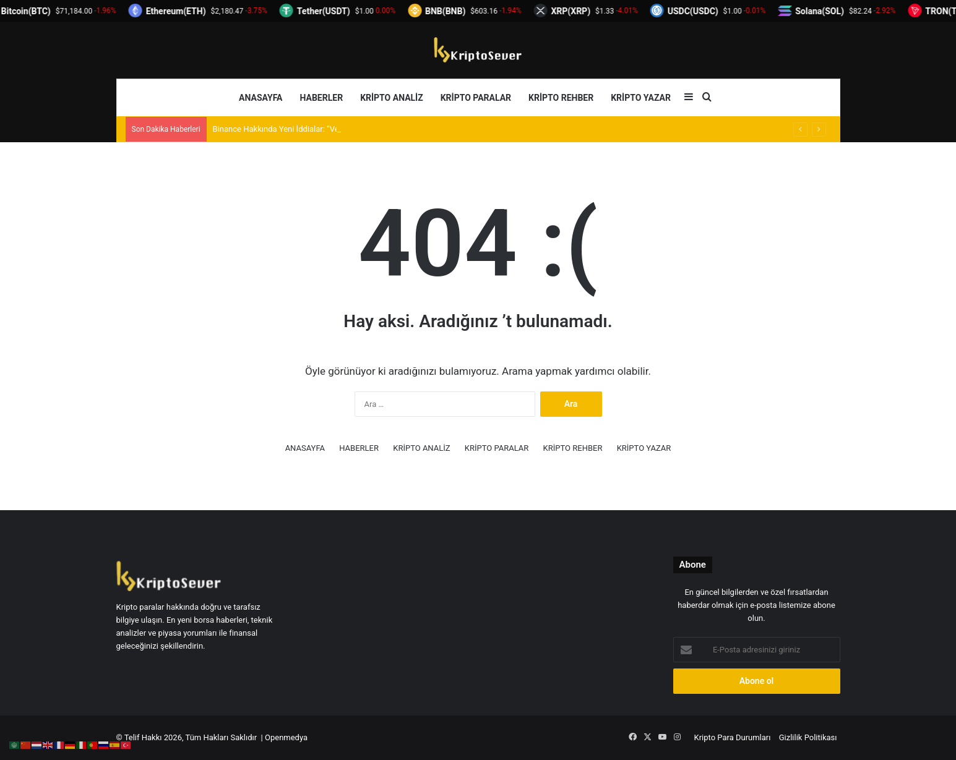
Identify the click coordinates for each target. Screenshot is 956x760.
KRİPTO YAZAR (641, 98)
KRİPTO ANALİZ (391, 98)
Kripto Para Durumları (732, 737)
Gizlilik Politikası (808, 737)
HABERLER (321, 98)
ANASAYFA (260, 98)
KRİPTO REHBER (560, 98)
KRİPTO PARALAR (476, 98)
